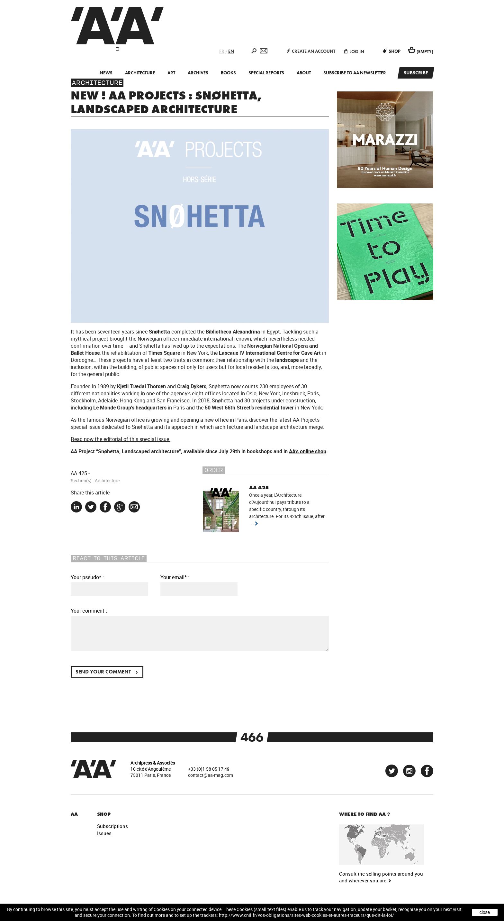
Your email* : (174, 577)
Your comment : (89, 610)
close (485, 912)
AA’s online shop (307, 451)
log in (354, 51)
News (106, 73)
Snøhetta (159, 331)
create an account (311, 51)
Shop (392, 51)
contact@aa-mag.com (210, 775)
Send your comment (107, 671)
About (304, 73)
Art (171, 73)
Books (228, 73)
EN (231, 51)
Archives (198, 73)
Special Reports (266, 73)
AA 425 (79, 473)
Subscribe (416, 73)
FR (221, 51)
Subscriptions (112, 826)
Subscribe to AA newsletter (354, 73)
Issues (104, 833)
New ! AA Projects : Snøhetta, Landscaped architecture (166, 102)
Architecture (140, 73)
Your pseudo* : (87, 577)
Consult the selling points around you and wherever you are (381, 877)
